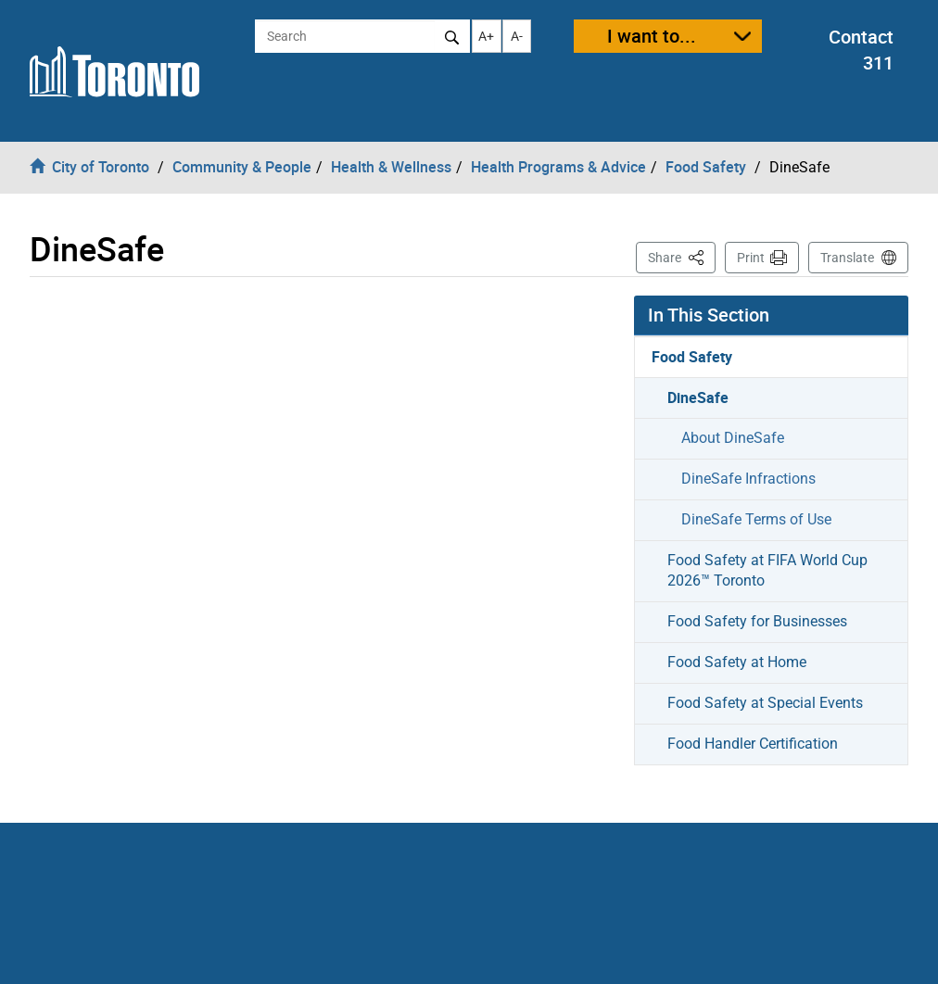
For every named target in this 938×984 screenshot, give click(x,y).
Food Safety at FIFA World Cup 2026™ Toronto (767, 570)
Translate (847, 257)
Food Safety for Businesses (757, 621)
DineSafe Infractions (748, 478)
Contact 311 (861, 50)
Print (751, 257)
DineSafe (698, 397)
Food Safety (692, 357)
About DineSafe (732, 438)
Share (682, 256)
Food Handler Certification (752, 743)
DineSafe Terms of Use (756, 519)
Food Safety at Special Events (765, 703)
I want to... (651, 35)
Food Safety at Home (736, 662)
